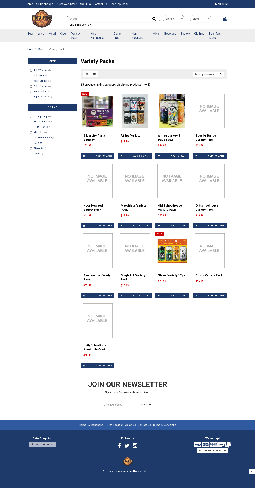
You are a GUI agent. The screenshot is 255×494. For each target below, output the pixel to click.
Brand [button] (53, 107)
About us (85, 4)
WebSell (141, 477)
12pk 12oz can (41, 96)
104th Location (113, 431)
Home (29, 4)
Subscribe (144, 411)
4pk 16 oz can (41, 75)
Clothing (199, 33)
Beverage (170, 33)
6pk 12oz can (41, 86)
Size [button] (52, 61)
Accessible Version (212, 456)
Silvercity (39, 148)
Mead (52, 33)
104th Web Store (66, 4)
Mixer (156, 33)
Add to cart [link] (97, 157)
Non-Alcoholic (137, 35)
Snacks (185, 33)
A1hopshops (95, 431)
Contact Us (100, 4)
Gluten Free (117, 35)
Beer (30, 33)
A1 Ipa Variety (131, 137)
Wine (41, 33)
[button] (226, 19)
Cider (63, 33)
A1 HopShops (44, 4)
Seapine (38, 143)
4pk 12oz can (41, 70)
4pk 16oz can (41, 80)
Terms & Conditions (165, 431)
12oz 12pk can (41, 91)
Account (221, 4)
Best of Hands (41, 121)
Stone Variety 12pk (172, 280)
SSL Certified (43, 450)
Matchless (39, 132)
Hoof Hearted (41, 127)
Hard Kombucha (97, 35)
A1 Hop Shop (41, 116)
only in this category (79, 25)
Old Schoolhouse (43, 137)
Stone (37, 153)
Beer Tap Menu (119, 4)
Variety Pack (75, 35)
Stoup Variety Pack (209, 280)
